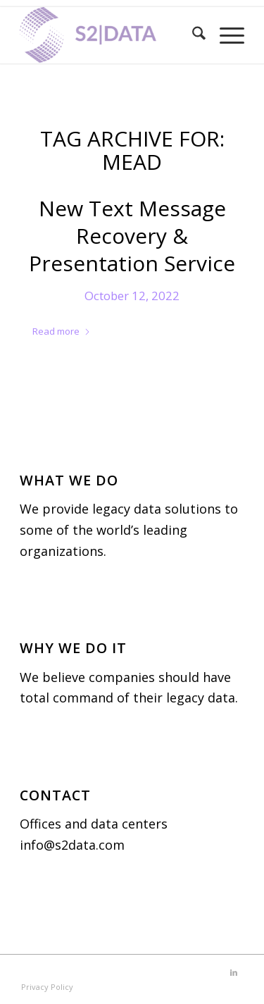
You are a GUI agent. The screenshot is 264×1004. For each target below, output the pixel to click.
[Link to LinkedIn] (233, 972)
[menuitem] (192, 35)
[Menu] (225, 35)
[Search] (192, 35)
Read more (61, 331)
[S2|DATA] (109, 35)
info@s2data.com (72, 844)
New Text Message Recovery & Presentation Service (132, 236)
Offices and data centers (94, 823)
